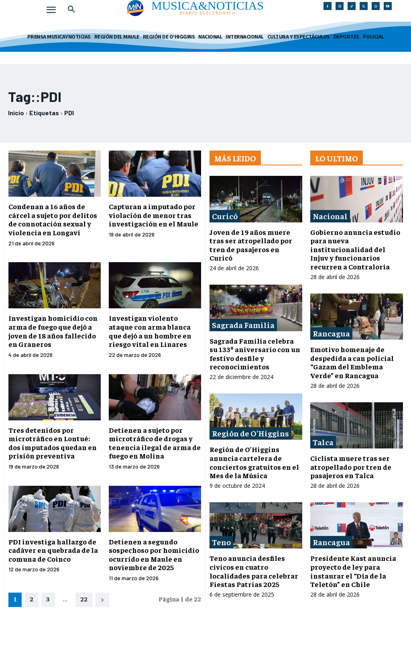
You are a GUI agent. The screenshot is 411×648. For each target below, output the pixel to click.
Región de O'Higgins (250, 433)
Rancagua (331, 333)
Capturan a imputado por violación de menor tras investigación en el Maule (153, 215)
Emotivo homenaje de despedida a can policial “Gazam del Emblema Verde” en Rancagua (352, 362)
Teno (221, 542)
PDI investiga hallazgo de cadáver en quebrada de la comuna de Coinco (53, 550)
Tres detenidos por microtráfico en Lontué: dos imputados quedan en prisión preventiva (52, 443)
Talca (323, 442)
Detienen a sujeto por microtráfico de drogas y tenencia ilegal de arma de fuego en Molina (155, 443)
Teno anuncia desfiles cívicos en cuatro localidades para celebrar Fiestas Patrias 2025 (254, 571)
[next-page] (102, 600)
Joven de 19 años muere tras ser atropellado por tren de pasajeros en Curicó (251, 245)
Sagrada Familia (243, 325)
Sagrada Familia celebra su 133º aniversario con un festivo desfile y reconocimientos (255, 353)
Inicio (16, 112)
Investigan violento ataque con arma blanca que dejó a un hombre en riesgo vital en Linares (150, 330)
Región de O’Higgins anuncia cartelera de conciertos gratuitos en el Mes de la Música (254, 462)
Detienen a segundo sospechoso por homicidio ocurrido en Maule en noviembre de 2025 (154, 554)
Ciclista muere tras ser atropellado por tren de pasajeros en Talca (350, 466)
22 (83, 599)
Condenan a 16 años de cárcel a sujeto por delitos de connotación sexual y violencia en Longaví (52, 219)
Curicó (225, 216)
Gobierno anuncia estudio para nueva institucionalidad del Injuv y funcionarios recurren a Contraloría (355, 249)
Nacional (330, 216)
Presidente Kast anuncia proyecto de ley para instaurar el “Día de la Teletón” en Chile (353, 571)
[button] (71, 9)
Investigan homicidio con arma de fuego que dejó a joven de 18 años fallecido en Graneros (53, 330)
